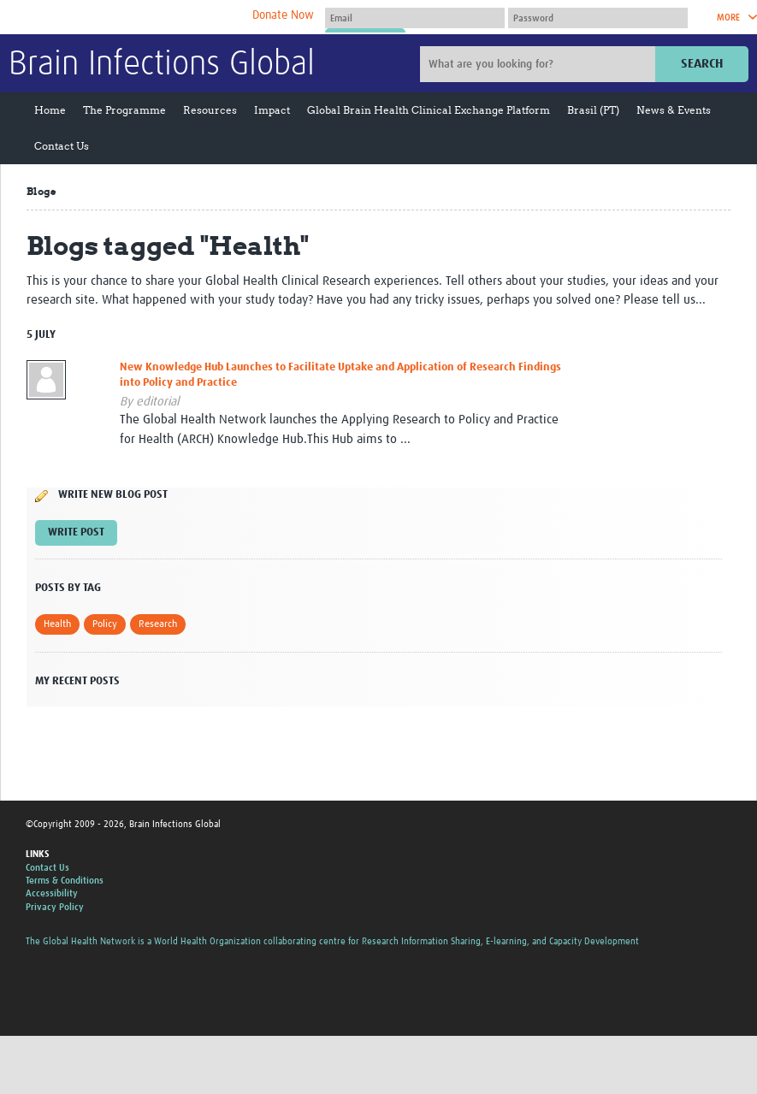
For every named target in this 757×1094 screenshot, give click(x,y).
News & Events (673, 109)
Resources (210, 109)
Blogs (41, 191)
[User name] (415, 18)
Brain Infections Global (162, 65)
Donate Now (283, 15)
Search (702, 63)
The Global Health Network (136, 17)
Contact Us (61, 145)
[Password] (598, 18)
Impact (272, 109)
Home (50, 109)
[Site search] (539, 64)
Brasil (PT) (593, 109)
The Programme (124, 109)
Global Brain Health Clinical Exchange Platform (428, 109)
